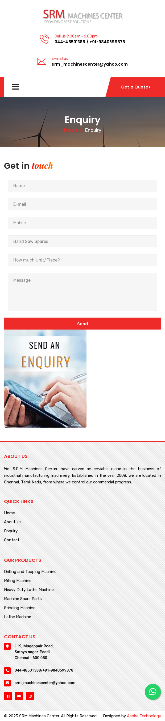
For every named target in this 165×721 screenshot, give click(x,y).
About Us (13, 522)
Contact (11, 540)
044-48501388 (70, 42)
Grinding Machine (19, 608)
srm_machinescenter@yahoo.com (90, 64)
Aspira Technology (144, 716)
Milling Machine (17, 581)
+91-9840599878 (107, 42)
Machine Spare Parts (23, 599)
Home (70, 130)
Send (82, 324)
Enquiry (11, 531)
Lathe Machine (17, 617)
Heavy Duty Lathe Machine (29, 590)
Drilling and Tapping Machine (30, 572)
